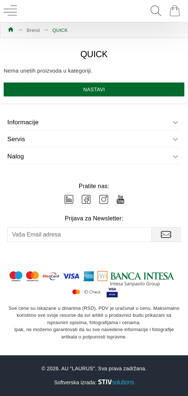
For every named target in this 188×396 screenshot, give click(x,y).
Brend (33, 30)
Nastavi (94, 89)
